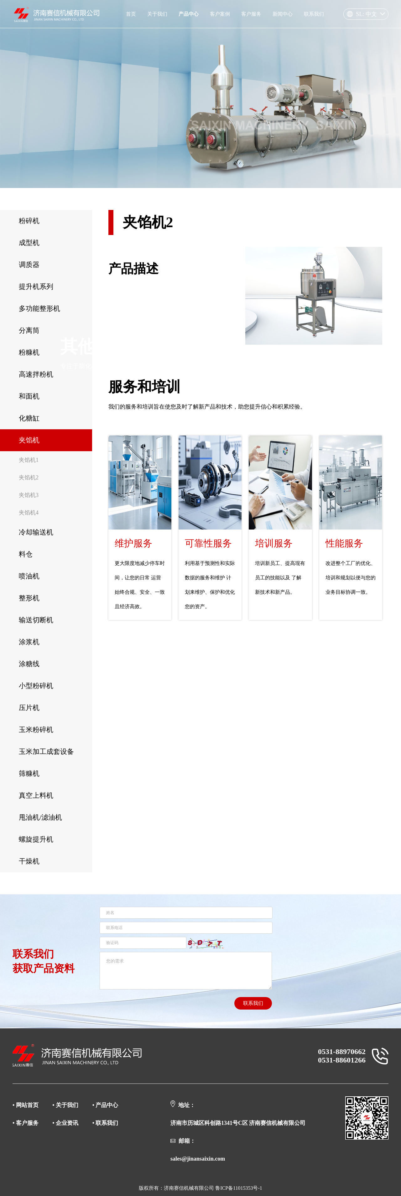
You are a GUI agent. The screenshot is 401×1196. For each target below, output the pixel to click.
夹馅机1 (29, 460)
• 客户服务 (26, 1123)
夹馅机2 (29, 477)
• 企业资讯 (65, 1123)
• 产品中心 (105, 1105)
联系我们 (253, 1003)
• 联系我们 (105, 1123)
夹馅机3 (29, 495)
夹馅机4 (29, 512)
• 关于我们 (65, 1105)
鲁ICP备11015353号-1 (238, 1188)
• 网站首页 (26, 1105)
